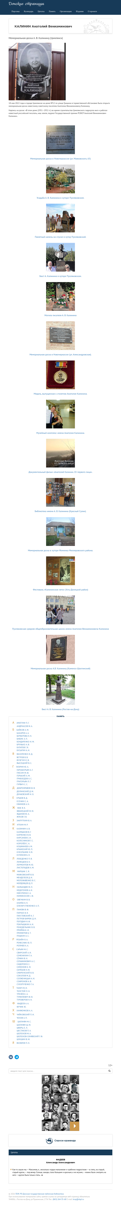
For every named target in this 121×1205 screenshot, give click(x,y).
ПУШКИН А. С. (23, 936)
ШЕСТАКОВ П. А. (24, 1030)
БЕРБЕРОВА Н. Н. (24, 736)
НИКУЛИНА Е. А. (24, 893)
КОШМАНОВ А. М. (24, 846)
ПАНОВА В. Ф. (23, 909)
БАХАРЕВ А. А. (23, 733)
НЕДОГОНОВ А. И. (25, 890)
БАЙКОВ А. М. (23, 730)
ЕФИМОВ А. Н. (23, 804)
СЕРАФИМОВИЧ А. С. (26, 961)
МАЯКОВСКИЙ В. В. (25, 874)
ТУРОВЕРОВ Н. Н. (24, 999)
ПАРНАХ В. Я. (22, 913)
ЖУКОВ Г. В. (22, 816)
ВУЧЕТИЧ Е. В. (23, 760)
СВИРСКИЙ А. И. (24, 952)
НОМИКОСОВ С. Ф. (25, 896)
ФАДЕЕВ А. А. (23, 1003)
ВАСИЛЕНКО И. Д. (25, 754)
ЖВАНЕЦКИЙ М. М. (25, 811)
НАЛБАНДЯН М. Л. (25, 887)
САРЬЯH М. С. (22, 949)
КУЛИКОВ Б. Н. (23, 855)
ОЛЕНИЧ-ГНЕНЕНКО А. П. (28, 906)
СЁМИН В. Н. (22, 958)
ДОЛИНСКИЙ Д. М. (25, 791)
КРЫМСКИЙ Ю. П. (25, 849)
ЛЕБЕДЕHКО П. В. (24, 858)
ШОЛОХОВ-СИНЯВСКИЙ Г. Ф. (30, 1036)
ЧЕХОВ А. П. (22, 1018)
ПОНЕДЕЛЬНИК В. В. (26, 927)
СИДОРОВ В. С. (23, 964)
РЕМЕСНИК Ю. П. (24, 942)
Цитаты (41, 11)
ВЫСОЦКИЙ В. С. (24, 763)
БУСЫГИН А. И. (23, 750)
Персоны (16, 11)
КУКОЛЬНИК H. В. (25, 852)
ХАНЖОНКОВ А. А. (25, 1010)
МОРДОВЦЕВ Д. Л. (25, 883)
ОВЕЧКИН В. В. (23, 899)
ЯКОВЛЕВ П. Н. (23, 1043)
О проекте (92, 11)
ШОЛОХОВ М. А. (24, 1033)
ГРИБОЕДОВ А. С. (24, 778)
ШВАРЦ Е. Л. (22, 1027)
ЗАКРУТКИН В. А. (24, 820)
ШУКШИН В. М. (23, 1039)
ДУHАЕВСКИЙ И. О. (25, 794)
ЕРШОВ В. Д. (22, 798)
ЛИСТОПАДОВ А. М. (25, 867)
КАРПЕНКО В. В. (24, 835)
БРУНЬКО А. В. (23, 744)
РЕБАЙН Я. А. (22, 939)
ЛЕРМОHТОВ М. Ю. (25, 864)
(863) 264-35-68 (59, 1199)
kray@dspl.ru (78, 1199)
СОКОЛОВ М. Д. (24, 975)
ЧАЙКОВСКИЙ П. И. (25, 1014)
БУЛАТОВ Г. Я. (23, 747)
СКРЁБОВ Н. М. (23, 970)
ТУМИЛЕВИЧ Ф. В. (25, 997)
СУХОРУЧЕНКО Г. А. (25, 984)
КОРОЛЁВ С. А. (23, 843)
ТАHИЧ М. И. (21, 988)
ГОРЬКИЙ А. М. (23, 775)
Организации (66, 11)
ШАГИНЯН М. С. (24, 1021)
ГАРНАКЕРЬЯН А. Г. (25, 770)
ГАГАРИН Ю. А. (22, 767)
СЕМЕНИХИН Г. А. (24, 955)
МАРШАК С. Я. (23, 871)
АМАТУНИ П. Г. (23, 723)
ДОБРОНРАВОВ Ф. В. (26, 788)
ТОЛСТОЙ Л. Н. (23, 991)
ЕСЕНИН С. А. (22, 801)
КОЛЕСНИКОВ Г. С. (25, 840)
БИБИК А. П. (22, 739)
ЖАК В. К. (21, 808)
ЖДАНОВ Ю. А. (23, 814)
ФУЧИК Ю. (21, 1007)
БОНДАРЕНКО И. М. (25, 741)
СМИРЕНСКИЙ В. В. (25, 972)
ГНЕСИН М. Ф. (23, 773)
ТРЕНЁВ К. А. (22, 994)
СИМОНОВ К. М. (24, 967)
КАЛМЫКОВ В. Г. (24, 832)
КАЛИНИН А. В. (23, 828)
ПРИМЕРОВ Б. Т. (24, 933)
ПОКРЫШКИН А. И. (25, 924)
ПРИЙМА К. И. (23, 930)
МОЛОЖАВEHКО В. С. (26, 880)
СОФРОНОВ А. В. (24, 981)
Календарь (28, 11)
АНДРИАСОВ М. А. (25, 726)
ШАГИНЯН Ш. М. (24, 1025)
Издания (80, 11)
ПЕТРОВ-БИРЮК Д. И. (26, 918)
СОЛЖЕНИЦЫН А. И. (26, 978)
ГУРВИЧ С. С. (22, 784)
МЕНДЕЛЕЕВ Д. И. (25, 877)
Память (52, 11)
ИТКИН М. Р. (22, 824)
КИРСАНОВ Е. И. (24, 837)
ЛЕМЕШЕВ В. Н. (23, 862)
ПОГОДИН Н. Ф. (23, 921)
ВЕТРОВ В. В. (22, 757)
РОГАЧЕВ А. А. (23, 945)
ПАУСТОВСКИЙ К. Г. (25, 915)
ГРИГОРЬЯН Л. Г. (24, 781)
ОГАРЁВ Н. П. (22, 903)
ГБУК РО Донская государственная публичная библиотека (39, 1194)
